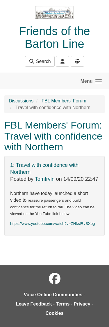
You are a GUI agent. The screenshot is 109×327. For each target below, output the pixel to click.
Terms (63, 303)
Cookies (54, 313)
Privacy (82, 303)
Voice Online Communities (53, 294)
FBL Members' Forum (64, 100)
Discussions (21, 100)
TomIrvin (45, 179)
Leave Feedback (34, 303)
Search (40, 61)
